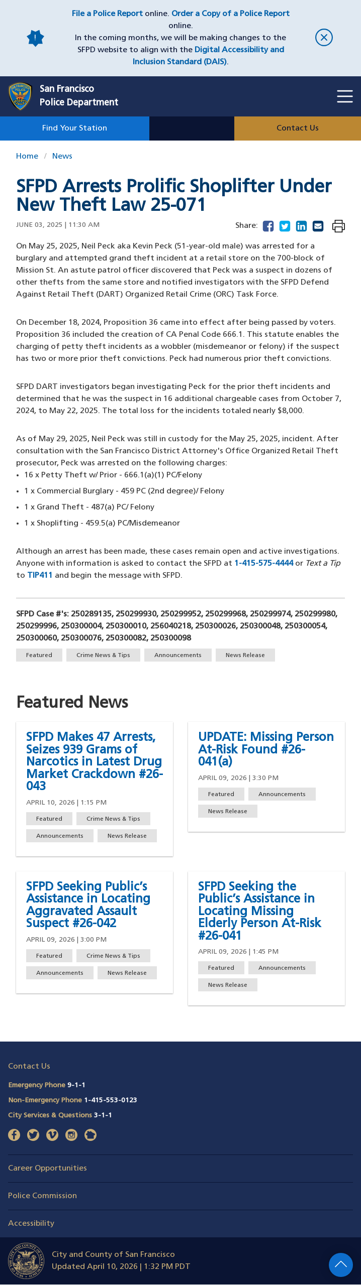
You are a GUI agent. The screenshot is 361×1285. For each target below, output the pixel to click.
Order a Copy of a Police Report (230, 14)
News (62, 157)
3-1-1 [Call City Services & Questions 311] (103, 1115)
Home (27, 157)
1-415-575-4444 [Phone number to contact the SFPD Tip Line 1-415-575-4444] (263, 564)
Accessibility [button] (31, 1224)
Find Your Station (74, 128)
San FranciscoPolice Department (79, 96)
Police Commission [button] (42, 1196)
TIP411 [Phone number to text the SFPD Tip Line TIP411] (40, 576)
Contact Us (298, 128)
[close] (324, 38)
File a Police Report (107, 14)
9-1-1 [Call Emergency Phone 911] (76, 1085)
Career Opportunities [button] (47, 1169)
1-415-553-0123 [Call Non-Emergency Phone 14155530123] (110, 1100)
